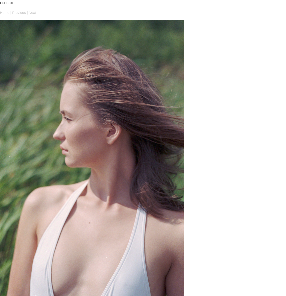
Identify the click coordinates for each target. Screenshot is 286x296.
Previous (19, 13)
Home (4, 13)
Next (32, 13)
